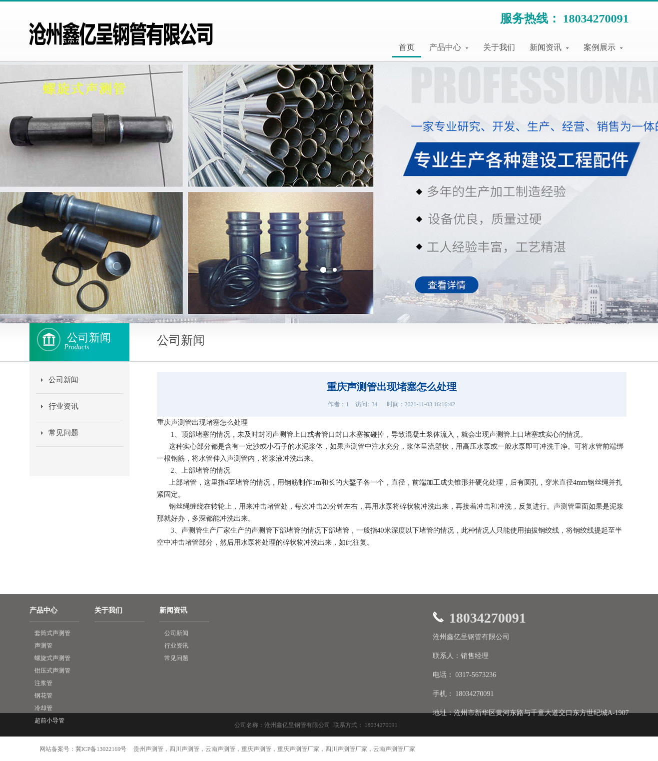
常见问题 (63, 433)
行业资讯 (63, 406)
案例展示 (603, 47)
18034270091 (596, 18)
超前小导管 (49, 720)
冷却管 (43, 708)
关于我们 (499, 47)
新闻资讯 (549, 47)
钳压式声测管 (52, 670)
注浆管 (43, 683)
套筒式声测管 (52, 633)
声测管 (43, 645)
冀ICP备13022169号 (101, 749)
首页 (407, 47)
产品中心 (448, 47)
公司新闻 (63, 380)
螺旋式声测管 (52, 658)
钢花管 (43, 695)
